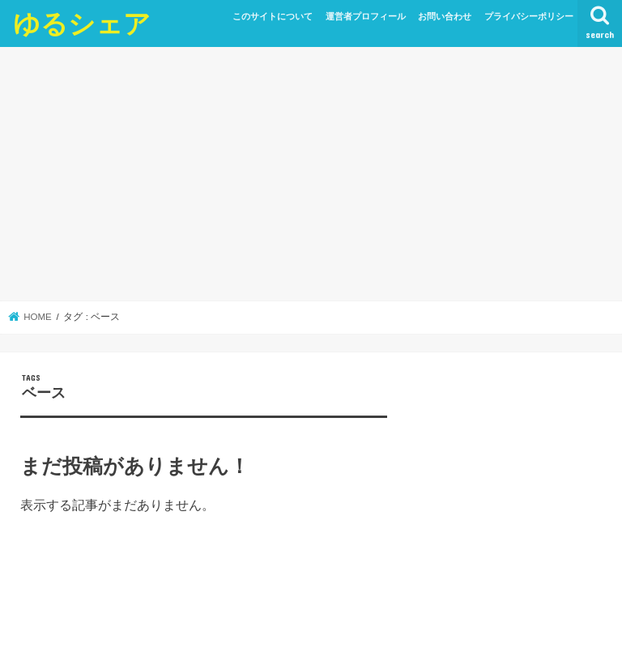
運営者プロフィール (366, 16)
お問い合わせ (444, 16)
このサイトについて (272, 16)
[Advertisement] (311, 174)
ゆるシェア (82, 23)
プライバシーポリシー (528, 16)
